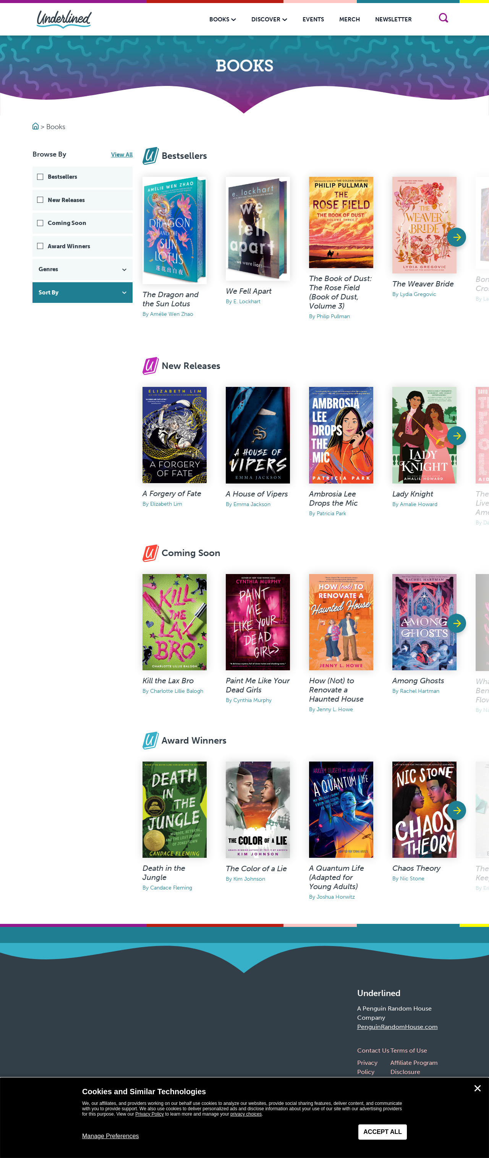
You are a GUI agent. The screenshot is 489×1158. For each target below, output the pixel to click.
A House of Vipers (257, 493)
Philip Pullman (333, 316)
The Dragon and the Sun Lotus (170, 299)
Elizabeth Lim (166, 504)
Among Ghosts (418, 680)
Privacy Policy (149, 1114)
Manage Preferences (110, 1136)
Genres (83, 269)
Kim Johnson (249, 879)
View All (122, 154)
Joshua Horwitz (336, 897)
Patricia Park (331, 513)
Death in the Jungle (163, 873)
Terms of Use (408, 1050)
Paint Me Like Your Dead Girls (258, 685)
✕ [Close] (477, 1088)
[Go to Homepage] (36, 127)
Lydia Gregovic (418, 294)
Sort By (83, 292)
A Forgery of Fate (171, 493)
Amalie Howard (418, 504)
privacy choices (246, 1114)
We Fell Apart (249, 291)
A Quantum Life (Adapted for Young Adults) (336, 877)
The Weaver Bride (423, 283)
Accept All (382, 1132)
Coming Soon (67, 223)
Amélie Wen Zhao (171, 314)
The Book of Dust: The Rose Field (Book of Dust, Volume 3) (340, 292)
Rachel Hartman (419, 691)
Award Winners (69, 246)
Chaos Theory (416, 868)
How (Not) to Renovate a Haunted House (336, 690)
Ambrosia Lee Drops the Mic (333, 498)
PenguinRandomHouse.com (397, 1026)
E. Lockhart (247, 301)
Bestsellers (62, 176)
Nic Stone (412, 878)
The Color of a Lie (256, 868)
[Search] (443, 19)
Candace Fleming (171, 888)
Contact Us (373, 1050)
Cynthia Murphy (252, 700)
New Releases (66, 200)
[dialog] (244, 1118)
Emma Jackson (251, 504)
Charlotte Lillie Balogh (176, 691)
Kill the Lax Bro (168, 680)
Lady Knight (412, 493)
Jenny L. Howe (335, 709)
